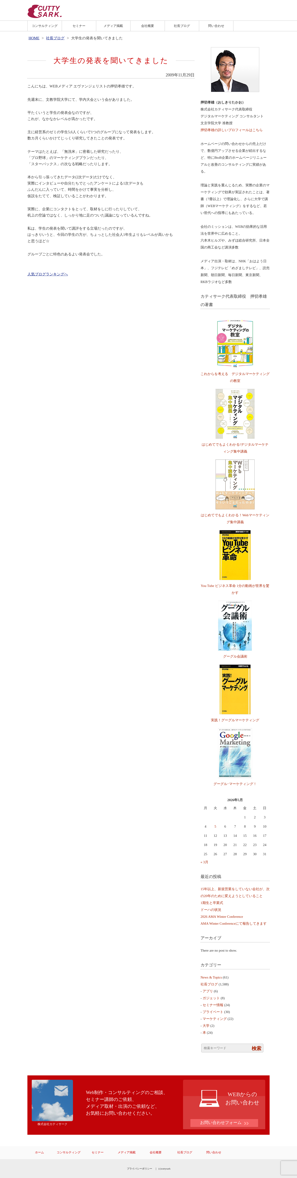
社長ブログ (182, 26)
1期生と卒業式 (212, 903)
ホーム (39, 1152)
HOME (34, 38)
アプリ (208, 991)
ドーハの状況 (211, 910)
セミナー (79, 26)
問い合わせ (216, 26)
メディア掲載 (113, 26)
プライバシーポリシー (139, 1168)
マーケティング (215, 1019)
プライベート (213, 1012)
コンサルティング (45, 26)
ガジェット (211, 998)
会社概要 (147, 26)
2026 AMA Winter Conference (222, 916)
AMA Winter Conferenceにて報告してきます (234, 923)
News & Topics (211, 977)
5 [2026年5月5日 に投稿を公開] (215, 826)
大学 (206, 1026)
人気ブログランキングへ (47, 274)
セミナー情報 (213, 1005)
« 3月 (204, 862)
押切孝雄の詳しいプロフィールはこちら (232, 130)
